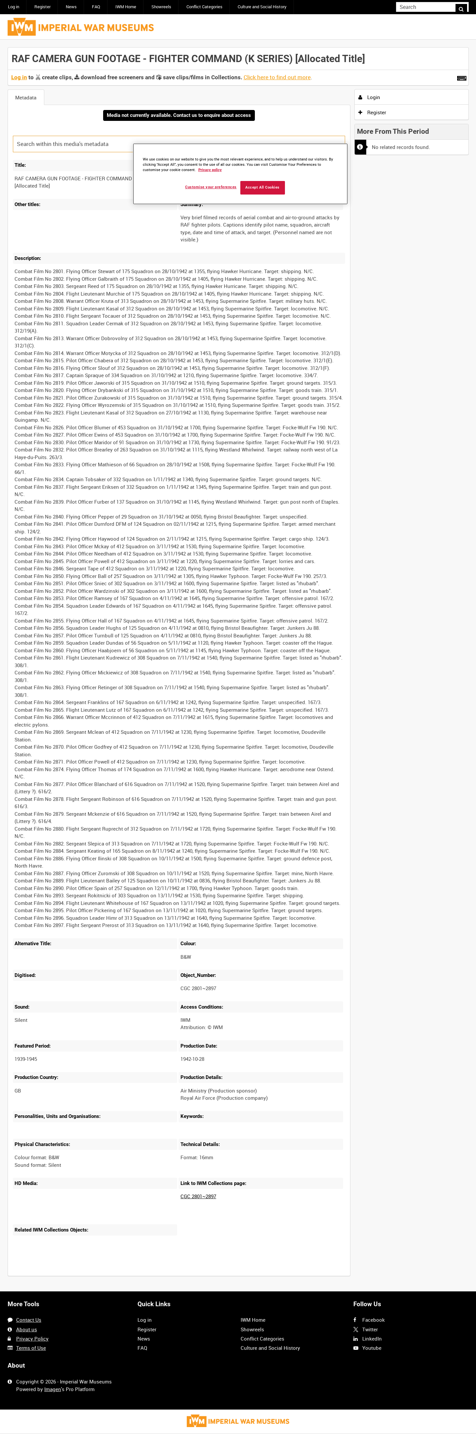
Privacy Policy (32, 1338)
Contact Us (28, 1320)
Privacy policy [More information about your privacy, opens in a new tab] (210, 170)
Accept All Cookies (262, 187)
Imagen (52, 1389)
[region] (240, 173)
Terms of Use (31, 1347)
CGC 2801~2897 (198, 1197)
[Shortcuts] (461, 77)
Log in (13, 7)
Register (42, 7)
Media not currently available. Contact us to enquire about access (179, 116)
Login (369, 97)
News (71, 7)
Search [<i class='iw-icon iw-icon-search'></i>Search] (464, 6)
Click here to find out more (277, 77)
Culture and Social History (262, 7)
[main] (238, 665)
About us (26, 1329)
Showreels (161, 7)
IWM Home (125, 7)
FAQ (96, 7)
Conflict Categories (204, 7)
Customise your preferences (211, 187)
